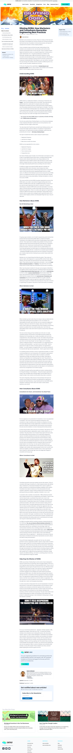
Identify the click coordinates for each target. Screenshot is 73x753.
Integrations (39, 4)
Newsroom (60, 747)
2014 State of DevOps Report (38, 132)
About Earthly (60, 749)
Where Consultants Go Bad (7, 46)
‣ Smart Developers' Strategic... (8, 57)
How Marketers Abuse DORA (7, 35)
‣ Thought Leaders (5, 55)
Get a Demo (29, 745)
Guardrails (32, 4)
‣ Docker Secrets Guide (63, 33)
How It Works (29, 749)
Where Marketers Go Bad (7, 39)
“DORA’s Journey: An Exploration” (29, 118)
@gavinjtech (29, 676)
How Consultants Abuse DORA (7, 41)
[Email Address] (33, 695)
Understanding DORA (6, 33)
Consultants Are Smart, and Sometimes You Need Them (7, 44)
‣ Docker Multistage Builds (64, 34)
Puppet (21, 102)
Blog (48, 4)
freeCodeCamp (50, 271)
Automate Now (55, 4)
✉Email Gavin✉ (30, 677)
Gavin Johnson (31, 671)
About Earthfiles (46, 743)
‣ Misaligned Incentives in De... (8, 54)
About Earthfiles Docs (47, 745)
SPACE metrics (50, 529)
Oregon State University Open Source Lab (30, 271)
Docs (44, 4)
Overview (29, 747)
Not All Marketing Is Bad (7, 37)
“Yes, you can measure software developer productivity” (38, 523)
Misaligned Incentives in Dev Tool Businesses (16, 723)
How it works (25, 4)
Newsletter (60, 745)
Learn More (55, 0)
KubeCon (37, 263)
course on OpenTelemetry (34, 272)
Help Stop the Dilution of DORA (8, 48)
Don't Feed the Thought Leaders (48, 723)
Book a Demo (65, 4)
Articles (7, 28)
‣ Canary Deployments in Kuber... (65, 31)
